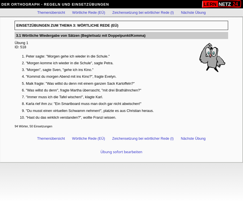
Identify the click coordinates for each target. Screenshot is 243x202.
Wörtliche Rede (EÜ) (88, 12)
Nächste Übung (193, 12)
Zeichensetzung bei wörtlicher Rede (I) (143, 12)
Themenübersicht (51, 12)
